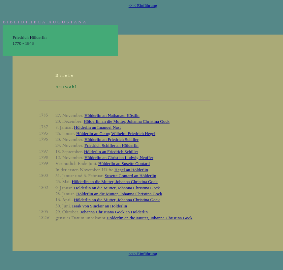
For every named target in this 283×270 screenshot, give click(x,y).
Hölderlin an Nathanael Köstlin (112, 115)
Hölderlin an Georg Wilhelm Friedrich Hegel (115, 133)
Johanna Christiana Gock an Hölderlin (113, 211)
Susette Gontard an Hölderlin (130, 175)
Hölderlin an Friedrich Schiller (111, 139)
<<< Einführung (143, 5)
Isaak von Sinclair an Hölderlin (99, 205)
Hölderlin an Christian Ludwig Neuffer (118, 157)
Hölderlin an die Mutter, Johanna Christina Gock (127, 121)
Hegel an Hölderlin (131, 169)
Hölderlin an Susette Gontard (124, 163)
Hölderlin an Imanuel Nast (97, 127)
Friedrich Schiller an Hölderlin (111, 145)
